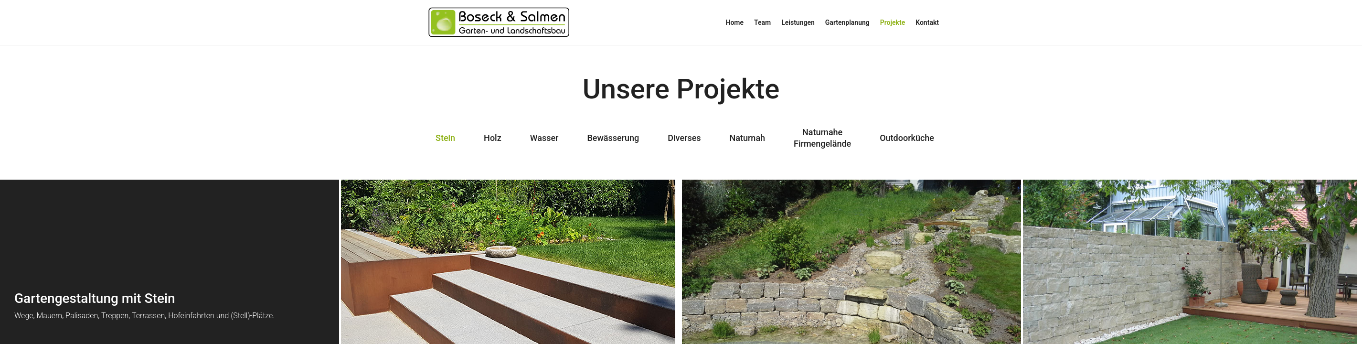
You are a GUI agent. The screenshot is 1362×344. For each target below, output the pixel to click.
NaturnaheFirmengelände (822, 138)
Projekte (892, 22)
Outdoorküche (907, 138)
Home (735, 22)
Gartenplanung (847, 22)
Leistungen (798, 22)
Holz (492, 138)
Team (762, 22)
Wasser (544, 138)
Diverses (684, 138)
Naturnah (748, 138)
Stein (445, 138)
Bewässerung (613, 138)
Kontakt (927, 22)
